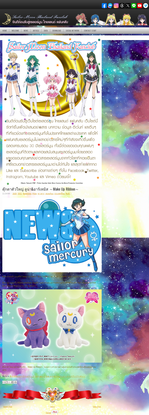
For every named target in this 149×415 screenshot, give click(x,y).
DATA (46, 30)
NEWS (26, 30)
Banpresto (27, 194)
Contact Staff (90, 30)
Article (36, 30)
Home (4, 30)
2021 (20, 194)
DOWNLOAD (56, 30)
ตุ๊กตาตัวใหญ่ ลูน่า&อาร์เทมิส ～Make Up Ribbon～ (40, 189)
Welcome (15, 30)
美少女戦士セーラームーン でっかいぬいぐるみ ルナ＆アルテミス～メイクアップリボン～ (47, 376)
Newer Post (7, 407)
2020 (15, 194)
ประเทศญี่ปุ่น (59, 194)
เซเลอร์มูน (49, 194)
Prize (34, 194)
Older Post (97, 407)
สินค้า (68, 194)
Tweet (48, 413)
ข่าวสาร (41, 194)
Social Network (72, 30)
